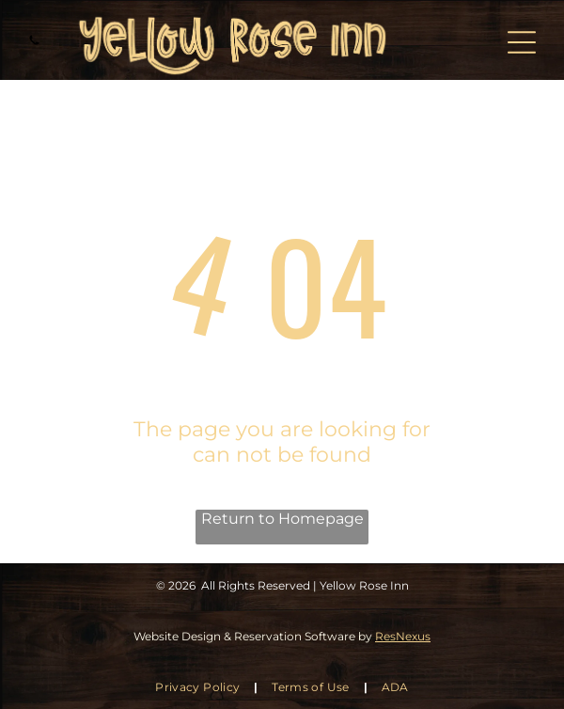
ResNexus (403, 636)
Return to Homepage (282, 519)
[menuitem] (199, 687)
